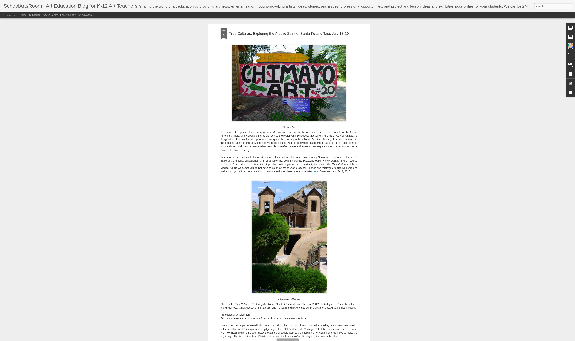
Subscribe (34, 14)
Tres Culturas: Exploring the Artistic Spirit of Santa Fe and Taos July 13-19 (289, 34)
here (315, 171)
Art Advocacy (85, 14)
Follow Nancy (68, 14)
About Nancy (50, 14)
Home (23, 14)
